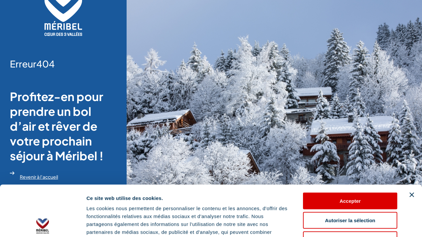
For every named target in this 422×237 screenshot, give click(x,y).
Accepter (350, 150)
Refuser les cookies (350, 189)
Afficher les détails (363, 224)
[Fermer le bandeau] (411, 144)
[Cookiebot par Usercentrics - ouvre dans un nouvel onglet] (43, 224)
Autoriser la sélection (350, 169)
